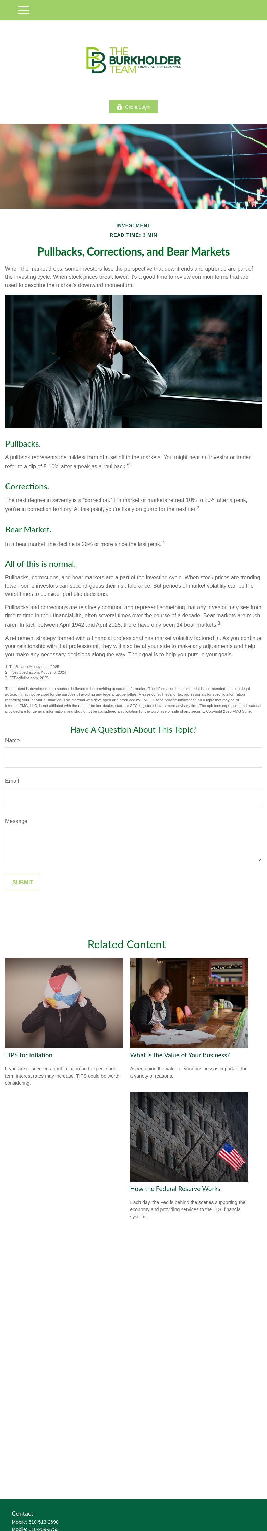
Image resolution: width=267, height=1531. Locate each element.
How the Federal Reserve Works (175, 1188)
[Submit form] (22, 882)
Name (12, 740)
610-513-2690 (44, 1522)
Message (16, 821)
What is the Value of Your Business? (180, 1055)
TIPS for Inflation (29, 1055)
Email (12, 781)
